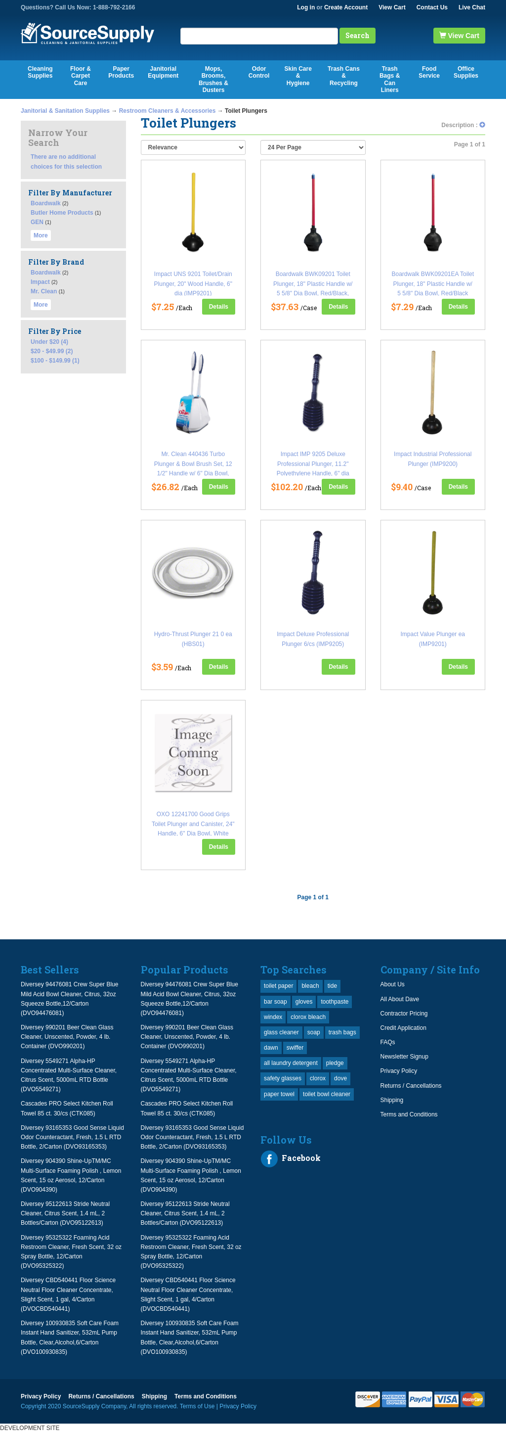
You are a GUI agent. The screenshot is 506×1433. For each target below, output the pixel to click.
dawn (271, 1047)
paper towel (279, 1094)
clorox (318, 1078)
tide (332, 985)
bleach (310, 985)
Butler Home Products (62, 212)
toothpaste (334, 1001)
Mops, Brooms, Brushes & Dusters (213, 79)
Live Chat (472, 7)
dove (340, 1078)
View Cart (392, 7)
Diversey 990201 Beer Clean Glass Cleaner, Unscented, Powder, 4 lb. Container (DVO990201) (67, 1037)
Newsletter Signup (404, 1056)
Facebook (290, 1159)
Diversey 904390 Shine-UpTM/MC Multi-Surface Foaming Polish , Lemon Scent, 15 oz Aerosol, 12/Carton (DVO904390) (71, 1175)
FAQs (387, 1042)
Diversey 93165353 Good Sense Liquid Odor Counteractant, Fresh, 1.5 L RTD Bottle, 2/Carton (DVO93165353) (72, 1137)
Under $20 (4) (49, 341)
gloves (304, 1001)
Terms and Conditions (409, 1114)
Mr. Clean (44, 291)
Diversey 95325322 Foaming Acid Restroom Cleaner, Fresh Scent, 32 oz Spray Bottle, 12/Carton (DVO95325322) (71, 1252)
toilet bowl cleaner (326, 1094)
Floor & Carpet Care (80, 76)
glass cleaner (281, 1032)
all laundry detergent (291, 1063)
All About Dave (400, 999)
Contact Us (432, 7)
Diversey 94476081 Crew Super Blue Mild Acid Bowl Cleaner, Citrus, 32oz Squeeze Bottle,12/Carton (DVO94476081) (69, 999)
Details (218, 306)
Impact (40, 281)
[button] (482, 125)
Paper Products (121, 72)
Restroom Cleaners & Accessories (167, 110)
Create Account (346, 7)
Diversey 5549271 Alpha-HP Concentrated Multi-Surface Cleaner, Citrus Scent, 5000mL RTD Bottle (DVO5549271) (69, 1075)
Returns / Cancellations (411, 1085)
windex (273, 1017)
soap (313, 1032)
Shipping (392, 1100)
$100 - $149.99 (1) (55, 360)
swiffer (295, 1047)
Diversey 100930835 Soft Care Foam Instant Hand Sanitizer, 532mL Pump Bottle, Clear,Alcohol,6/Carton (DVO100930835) (70, 1337)
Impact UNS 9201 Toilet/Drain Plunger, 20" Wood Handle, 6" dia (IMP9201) (193, 283)
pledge (335, 1063)
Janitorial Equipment (163, 72)
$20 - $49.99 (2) (52, 351)
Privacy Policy (399, 1070)
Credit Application (403, 1027)
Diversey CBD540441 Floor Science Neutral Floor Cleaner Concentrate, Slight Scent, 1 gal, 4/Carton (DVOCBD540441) (68, 1294)
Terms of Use (197, 1406)
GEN (37, 222)
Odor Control (259, 72)
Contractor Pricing (404, 1013)
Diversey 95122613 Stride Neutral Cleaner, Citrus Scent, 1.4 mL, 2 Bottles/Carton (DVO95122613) (65, 1213)
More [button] (41, 235)
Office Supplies (466, 72)
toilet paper (278, 985)
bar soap (275, 1001)
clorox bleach (308, 1017)
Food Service (429, 72)
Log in (306, 7)
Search (357, 35)
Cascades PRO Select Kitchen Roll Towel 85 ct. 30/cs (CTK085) (67, 1108)
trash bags (342, 1032)
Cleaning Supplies (40, 72)
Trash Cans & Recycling (344, 76)
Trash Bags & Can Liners (390, 79)
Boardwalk (46, 203)
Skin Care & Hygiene (297, 76)
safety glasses (282, 1078)
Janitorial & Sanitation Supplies (65, 110)
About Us (392, 984)
